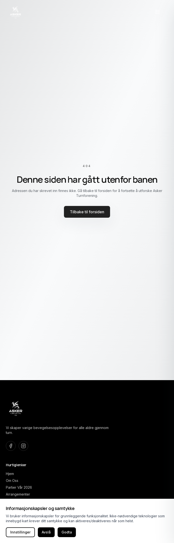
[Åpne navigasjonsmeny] (157, 12)
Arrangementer (18, 494)
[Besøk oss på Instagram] (23, 446)
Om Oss (12, 480)
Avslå (46, 532)
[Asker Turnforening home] (15, 12)
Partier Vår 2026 (19, 487)
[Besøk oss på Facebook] (11, 446)
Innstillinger (20, 532)
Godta (66, 532)
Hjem (10, 474)
